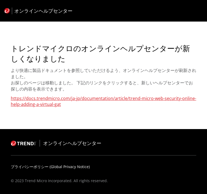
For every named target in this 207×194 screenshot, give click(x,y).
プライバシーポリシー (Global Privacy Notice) (50, 166)
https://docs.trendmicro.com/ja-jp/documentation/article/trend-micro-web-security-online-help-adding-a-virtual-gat (103, 101)
